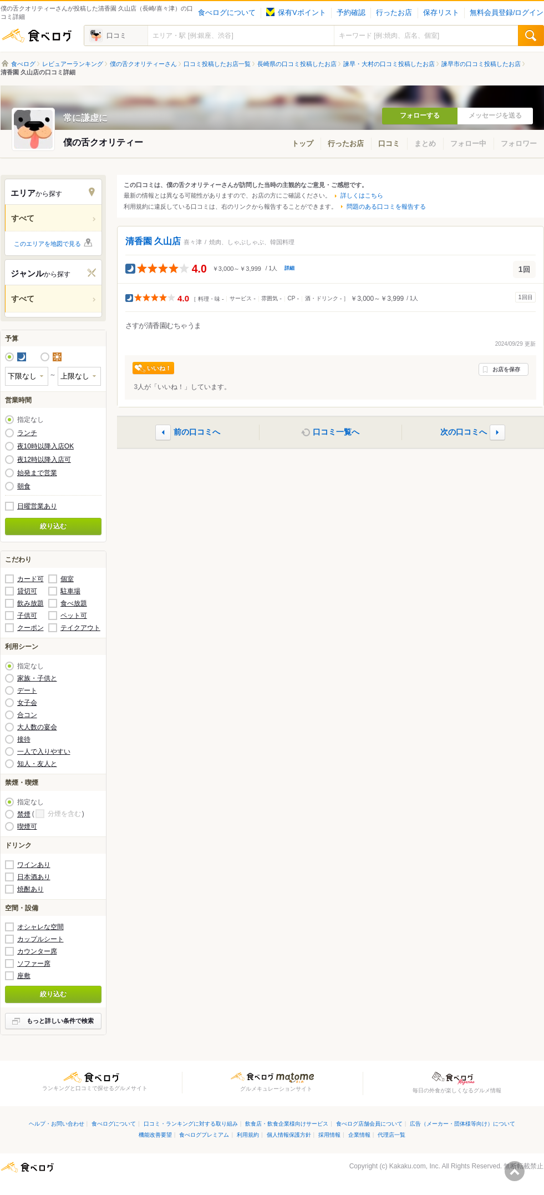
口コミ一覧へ (336, 431)
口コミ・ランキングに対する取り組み (191, 1124)
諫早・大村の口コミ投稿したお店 (389, 63)
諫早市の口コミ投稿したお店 (481, 63)
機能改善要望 (155, 1135)
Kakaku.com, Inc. (414, 1166)
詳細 (289, 268)
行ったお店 (394, 13)
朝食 (23, 486)
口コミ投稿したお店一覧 (217, 63)
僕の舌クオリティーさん (143, 63)
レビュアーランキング (72, 63)
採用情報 (329, 1135)
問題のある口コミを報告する (386, 206)
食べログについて (227, 13)
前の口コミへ (197, 431)
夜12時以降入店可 (44, 459)
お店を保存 (506, 369)
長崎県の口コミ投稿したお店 (297, 63)
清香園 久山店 (153, 241)
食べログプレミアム (204, 1135)
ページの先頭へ (515, 1171)
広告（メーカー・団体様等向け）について (462, 1124)
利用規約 (248, 1135)
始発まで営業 (37, 473)
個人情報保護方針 (289, 1135)
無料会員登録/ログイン (506, 13)
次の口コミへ (463, 431)
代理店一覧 (391, 1135)
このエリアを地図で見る (47, 243)
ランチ (27, 433)
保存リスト (441, 13)
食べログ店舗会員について (369, 1124)
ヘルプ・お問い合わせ (56, 1124)
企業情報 (359, 1135)
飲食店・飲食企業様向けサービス (286, 1124)
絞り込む (53, 526)
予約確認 (351, 13)
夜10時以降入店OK (45, 446)
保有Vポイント (296, 13)
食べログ (37, 35)
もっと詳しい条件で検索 (60, 1020)
